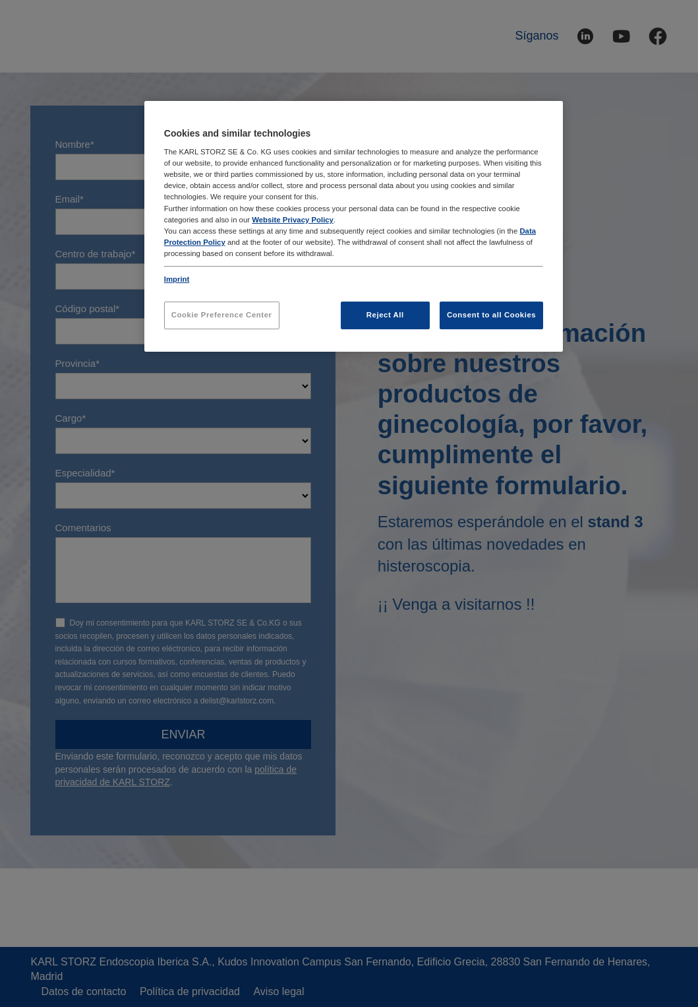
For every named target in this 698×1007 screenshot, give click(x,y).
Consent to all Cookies (491, 315)
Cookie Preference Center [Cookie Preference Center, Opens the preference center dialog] (221, 315)
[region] (353, 226)
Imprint (177, 279)
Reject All (385, 315)
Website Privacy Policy (293, 220)
